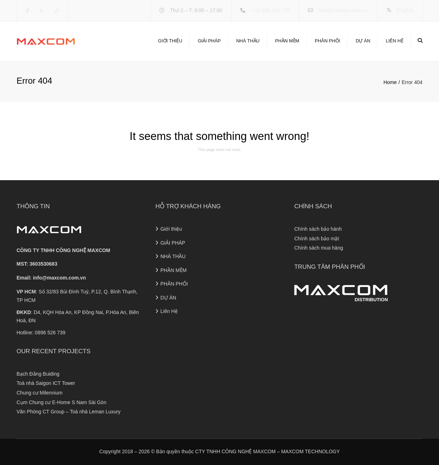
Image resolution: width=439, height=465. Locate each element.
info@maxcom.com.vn (343, 10)
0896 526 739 (50, 332)
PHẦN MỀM (287, 40)
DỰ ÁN (363, 40)
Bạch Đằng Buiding (38, 374)
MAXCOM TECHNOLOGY (310, 451)
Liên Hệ (394, 40)
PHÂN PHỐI (327, 40)
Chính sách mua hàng (318, 248)
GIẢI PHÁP (209, 40)
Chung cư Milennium (40, 393)
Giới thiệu (170, 40)
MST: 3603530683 (37, 264)
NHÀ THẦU (248, 40)
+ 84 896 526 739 (270, 10)
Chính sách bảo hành (317, 229)
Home (390, 82)
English (405, 10)
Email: (51, 278)
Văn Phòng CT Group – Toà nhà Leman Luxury (69, 411)
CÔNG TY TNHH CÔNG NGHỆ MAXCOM (63, 250)
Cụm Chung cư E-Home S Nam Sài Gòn (61, 402)
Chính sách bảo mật (316, 238)
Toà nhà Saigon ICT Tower (46, 383)
